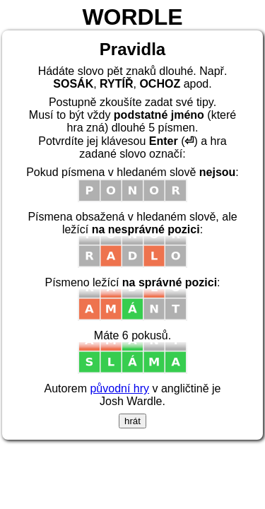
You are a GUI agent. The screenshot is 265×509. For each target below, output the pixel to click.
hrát (132, 421)
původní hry (119, 388)
